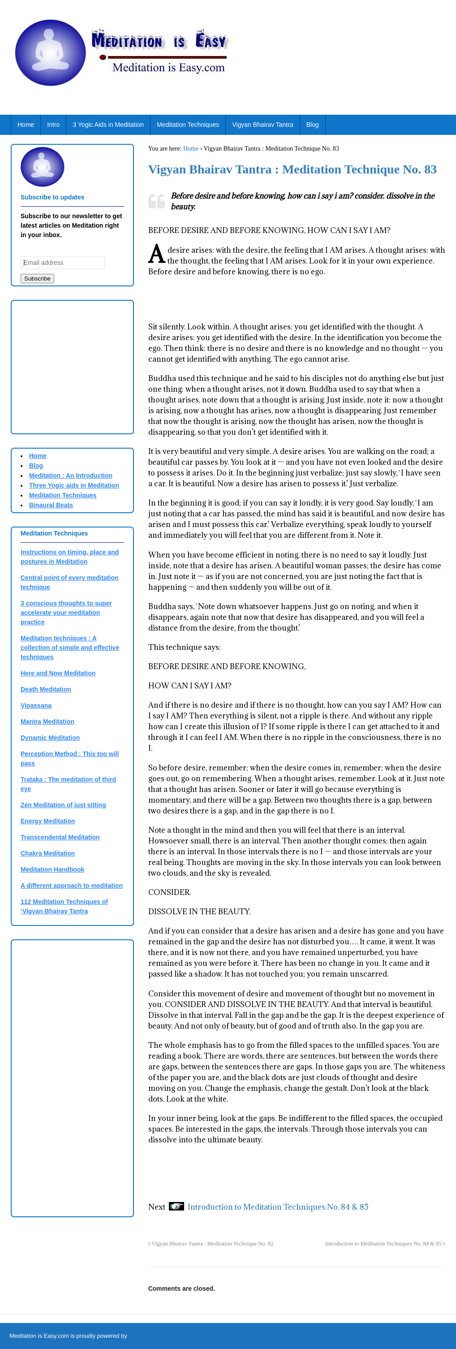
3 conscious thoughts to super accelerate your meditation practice (66, 613)
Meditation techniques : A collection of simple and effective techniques (70, 648)
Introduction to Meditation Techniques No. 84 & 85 (278, 1207)
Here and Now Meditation (58, 673)
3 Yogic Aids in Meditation (108, 124)
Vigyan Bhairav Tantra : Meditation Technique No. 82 (211, 1244)
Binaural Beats (51, 505)
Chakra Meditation (48, 853)
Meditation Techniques (188, 124)
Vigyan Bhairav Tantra (262, 124)
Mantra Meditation (47, 721)
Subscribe (37, 278)
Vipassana (36, 705)
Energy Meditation (48, 821)
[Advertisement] (96, 365)
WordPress (143, 1335)
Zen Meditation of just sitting (63, 805)
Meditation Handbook (52, 869)
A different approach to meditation (72, 885)
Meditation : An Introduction (70, 475)
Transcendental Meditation (60, 837)
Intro (53, 124)
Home (25, 124)
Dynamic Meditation (50, 737)
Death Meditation (46, 689)
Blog (312, 124)
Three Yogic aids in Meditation (74, 485)
